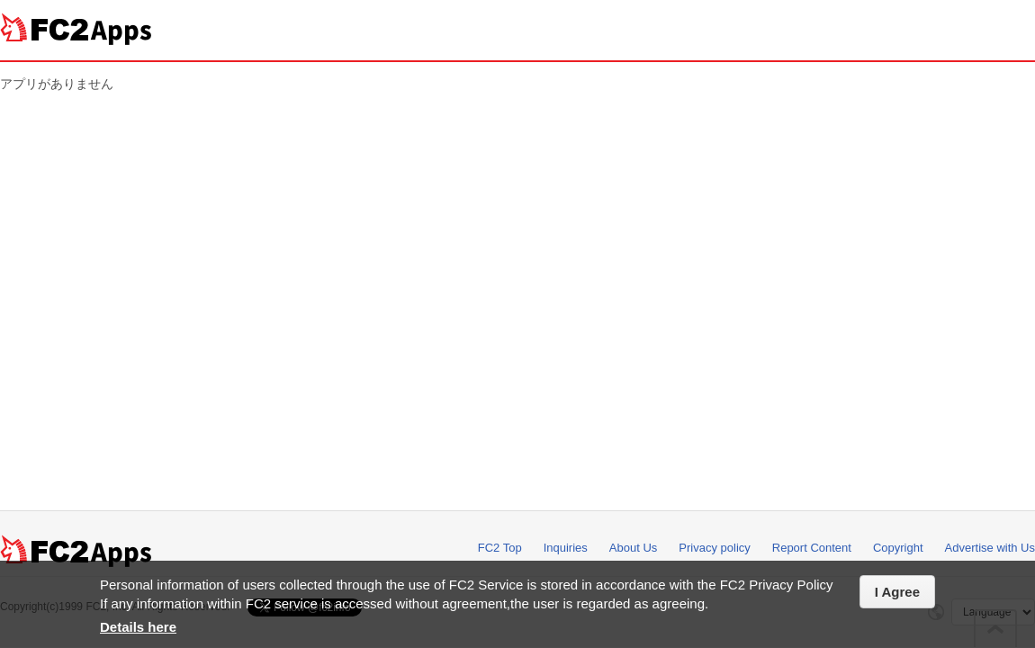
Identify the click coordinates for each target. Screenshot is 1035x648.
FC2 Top (500, 547)
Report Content (811, 547)
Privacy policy (714, 547)
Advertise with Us (990, 547)
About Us (633, 547)
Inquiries (566, 547)
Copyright (898, 547)
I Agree (897, 591)
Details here (138, 627)
